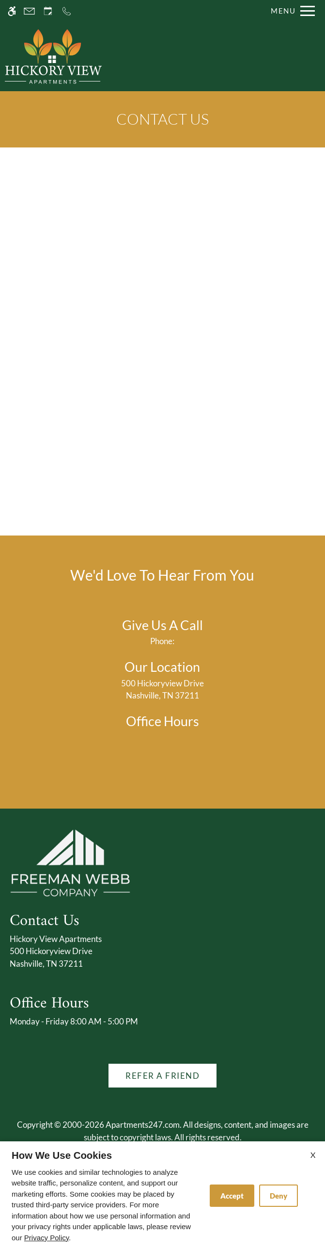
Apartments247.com (143, 1125)
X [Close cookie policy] (312, 1154)
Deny (278, 1195)
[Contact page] (29, 10)
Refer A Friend (162, 1076)
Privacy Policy (46, 1238)
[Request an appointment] (48, 10)
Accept (232, 1195)
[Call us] (67, 10)
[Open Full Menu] (290, 10)
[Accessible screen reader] (11, 10)
